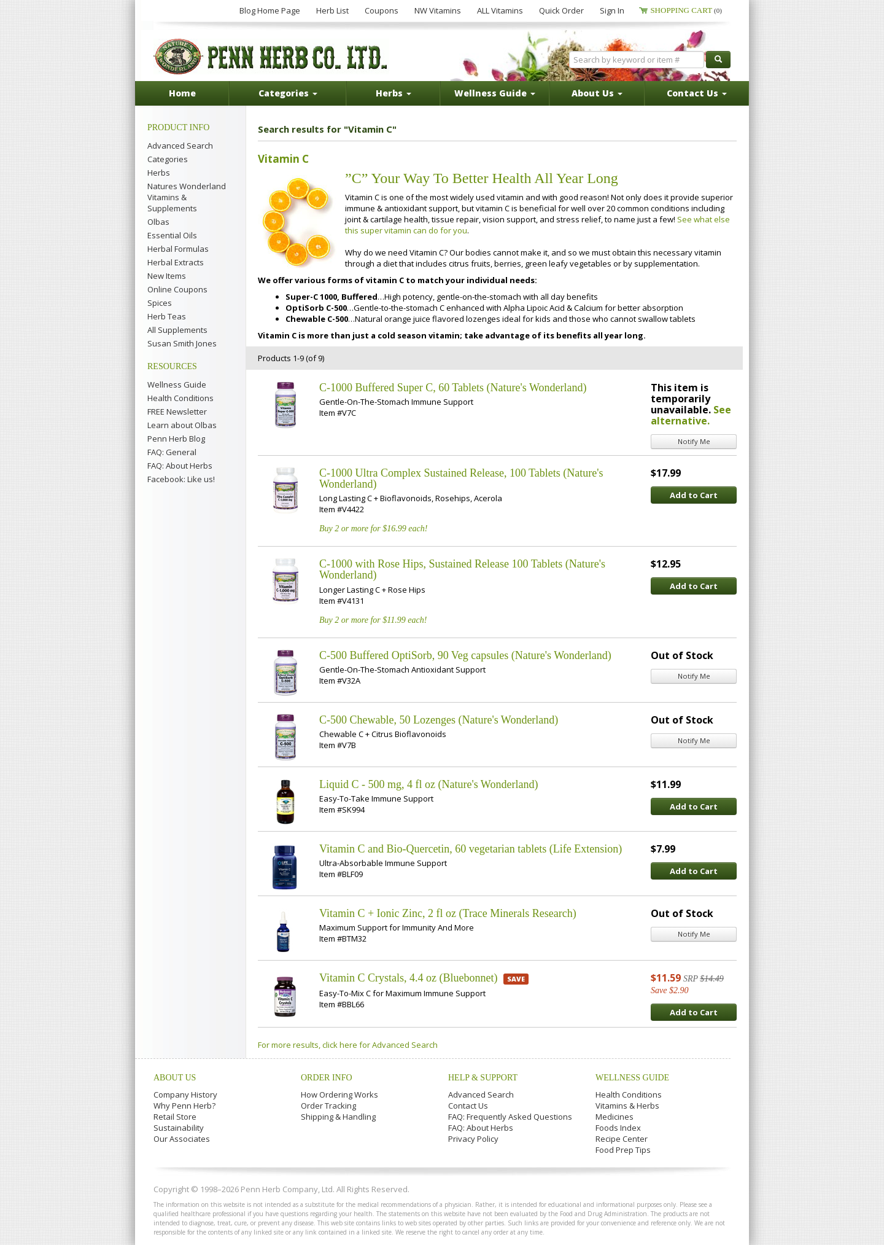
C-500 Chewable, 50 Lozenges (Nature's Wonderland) (438, 720)
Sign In (612, 10)
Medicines (614, 1116)
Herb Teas (166, 316)
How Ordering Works (339, 1094)
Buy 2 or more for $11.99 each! (373, 620)
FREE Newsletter (177, 411)
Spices (159, 302)
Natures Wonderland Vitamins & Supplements (186, 197)
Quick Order (561, 10)
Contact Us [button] (697, 93)
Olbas (158, 221)
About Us (174, 1077)
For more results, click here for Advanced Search (348, 1044)
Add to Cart (694, 495)
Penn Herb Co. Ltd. (271, 56)
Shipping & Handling (338, 1116)
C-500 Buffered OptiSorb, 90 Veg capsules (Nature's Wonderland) (465, 655)
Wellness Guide (176, 384)
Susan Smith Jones (182, 343)
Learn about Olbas (182, 425)
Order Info (326, 1077)
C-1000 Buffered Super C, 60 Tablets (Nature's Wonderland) (452, 387)
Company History (185, 1094)
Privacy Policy (473, 1138)
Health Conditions (180, 398)
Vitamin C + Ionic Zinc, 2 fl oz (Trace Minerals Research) (447, 913)
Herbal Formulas (178, 248)
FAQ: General (171, 452)
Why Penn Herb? (184, 1105)
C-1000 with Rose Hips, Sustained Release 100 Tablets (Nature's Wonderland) (462, 569)
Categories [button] (287, 93)
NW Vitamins (437, 10)
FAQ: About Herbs (179, 465)
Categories (167, 159)
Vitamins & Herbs (627, 1105)
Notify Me (694, 441)
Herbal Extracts (175, 262)
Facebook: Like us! (181, 479)
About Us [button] (597, 93)
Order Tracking (328, 1105)
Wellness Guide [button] (494, 93)
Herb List (332, 10)
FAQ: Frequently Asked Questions (510, 1116)
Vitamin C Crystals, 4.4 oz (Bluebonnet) (408, 978)
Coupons (381, 10)
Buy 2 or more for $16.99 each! (373, 528)
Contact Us (468, 1105)
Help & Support (483, 1077)
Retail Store (174, 1116)
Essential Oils (172, 235)
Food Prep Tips (623, 1149)
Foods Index (618, 1127)
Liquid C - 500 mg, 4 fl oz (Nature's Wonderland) (428, 784)
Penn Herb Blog (176, 438)
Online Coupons (177, 289)
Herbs (158, 172)
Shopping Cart (686, 10)
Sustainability (178, 1127)
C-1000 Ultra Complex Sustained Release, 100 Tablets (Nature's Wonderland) (461, 478)
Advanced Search (180, 145)
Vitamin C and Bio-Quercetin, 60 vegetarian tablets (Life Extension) (470, 849)
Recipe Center (621, 1138)
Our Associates (181, 1138)
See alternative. (691, 415)
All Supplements (177, 329)
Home (182, 93)
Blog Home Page (269, 10)
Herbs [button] (393, 93)
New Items (166, 275)
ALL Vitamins (500, 10)
